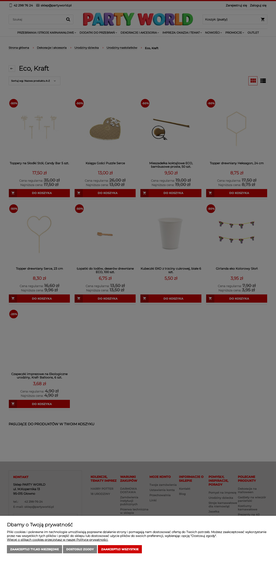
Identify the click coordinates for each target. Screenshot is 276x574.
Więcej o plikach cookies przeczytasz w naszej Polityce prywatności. (57, 540)
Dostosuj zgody (80, 549)
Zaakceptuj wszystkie (120, 549)
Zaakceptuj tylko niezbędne (34, 549)
